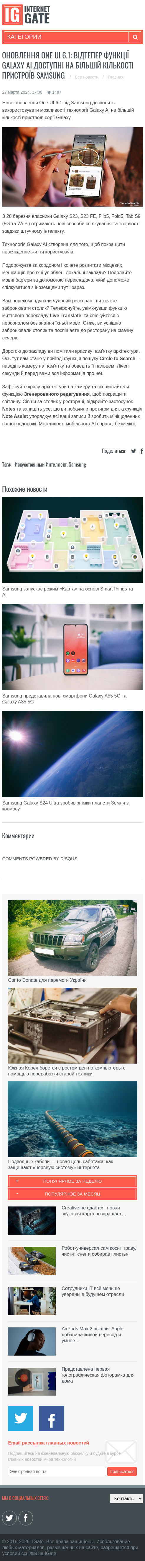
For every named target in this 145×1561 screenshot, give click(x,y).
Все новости (87, 77)
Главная (115, 77)
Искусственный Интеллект (41, 464)
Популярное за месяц (72, 1193)
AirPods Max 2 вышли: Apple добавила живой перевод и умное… (92, 1334)
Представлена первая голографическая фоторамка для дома (98, 1375)
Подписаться (122, 1471)
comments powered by (39, 858)
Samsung (77, 464)
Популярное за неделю (72, 1181)
